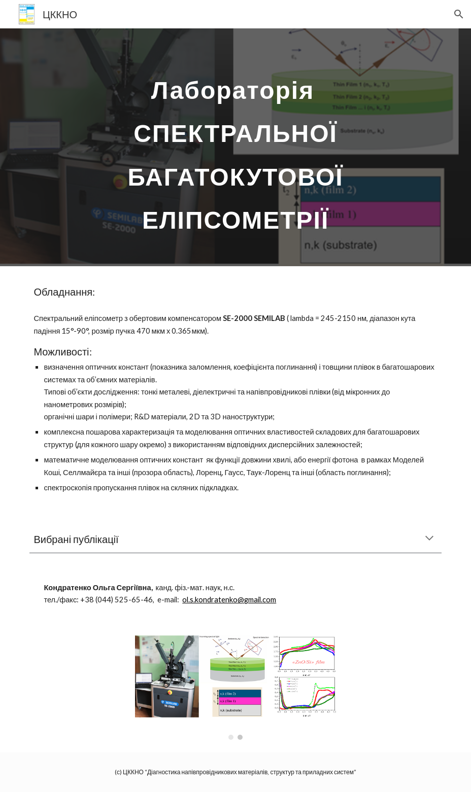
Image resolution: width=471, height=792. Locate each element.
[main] (235, 147)
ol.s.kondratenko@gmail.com (229, 599)
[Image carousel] (235, 687)
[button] (459, 14)
